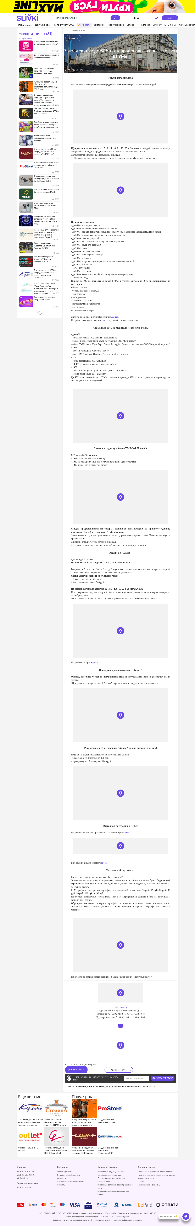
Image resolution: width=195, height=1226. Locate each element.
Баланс (130, 24)
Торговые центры (79, 31)
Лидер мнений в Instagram (68, 1175)
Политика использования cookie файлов (155, 1172)
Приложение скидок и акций (150, 1185)
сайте (115, 317)
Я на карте (85, 24)
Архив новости (118, 1070)
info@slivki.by (22, 1178)
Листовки (99, 24)
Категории (26, 25)
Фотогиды (73, 38)
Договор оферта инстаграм (109, 1175)
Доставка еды (42, 24)
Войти (170, 18)
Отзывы (141, 1182)
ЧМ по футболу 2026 (63, 24)
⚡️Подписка (143, 24)
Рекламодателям (64, 1172)
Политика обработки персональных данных (156, 1175)
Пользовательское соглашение (70, 1182)
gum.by (123, 1007)
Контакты (61, 1185)
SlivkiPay (157, 24)
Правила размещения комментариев (113, 1191)
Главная (67, 31)
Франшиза (61, 1178)
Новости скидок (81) (35, 33)
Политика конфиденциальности (111, 1172)
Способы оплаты (105, 1182)
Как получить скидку (146, 1178)
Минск (136, 18)
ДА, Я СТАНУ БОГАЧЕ (162, 1078)
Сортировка (25, 38)
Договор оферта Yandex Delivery (111, 1178)
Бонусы (101, 1195)
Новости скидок (115, 24)
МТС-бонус (170, 24)
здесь (105, 320)
